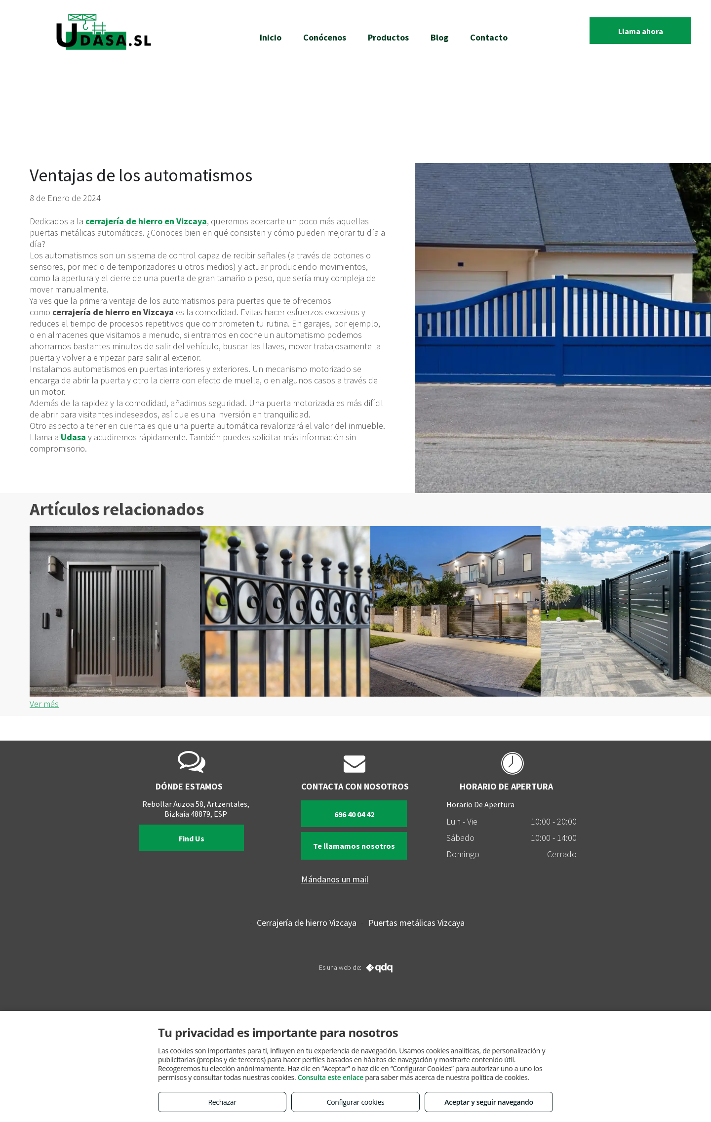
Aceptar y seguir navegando (488, 1102)
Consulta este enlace (330, 1077)
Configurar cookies (356, 1102)
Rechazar (222, 1102)
